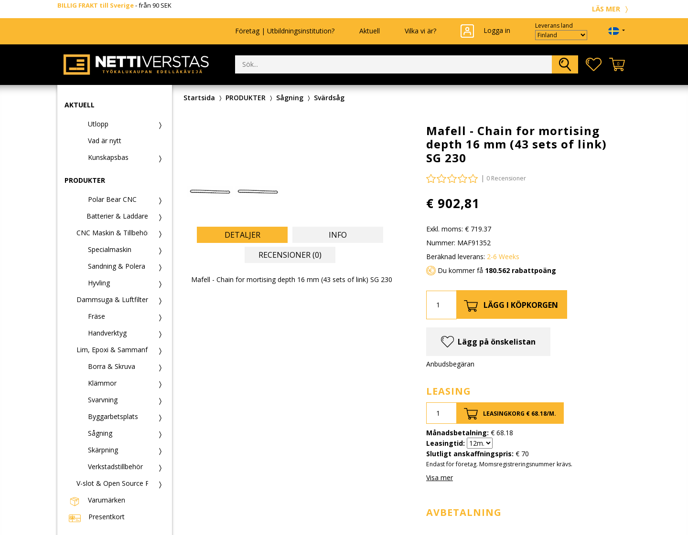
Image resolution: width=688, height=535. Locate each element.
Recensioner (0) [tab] (290, 255)
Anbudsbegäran (450, 363)
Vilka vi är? (420, 30)
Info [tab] (338, 235)
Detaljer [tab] (242, 235)
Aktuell (369, 30)
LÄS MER (611, 8)
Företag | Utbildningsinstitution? (284, 30)
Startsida (199, 97)
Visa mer (439, 477)
